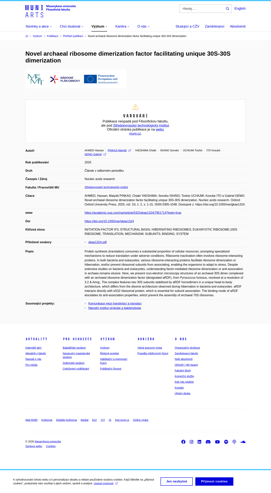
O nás (181, 339)
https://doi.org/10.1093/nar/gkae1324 (109, 221)
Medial (84, 419)
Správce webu (33, 446)
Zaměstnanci (214, 26)
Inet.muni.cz (122, 419)
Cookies (51, 446)
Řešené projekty (109, 353)
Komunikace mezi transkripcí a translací (115, 303)
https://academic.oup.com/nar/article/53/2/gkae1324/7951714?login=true (133, 212)
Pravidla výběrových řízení (152, 353)
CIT (103, 419)
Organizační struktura (187, 347)
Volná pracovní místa (149, 347)
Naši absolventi (184, 359)
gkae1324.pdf (97, 242)
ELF (94, 419)
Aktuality (36, 339)
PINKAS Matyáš (119, 150)
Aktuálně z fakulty (35, 353)
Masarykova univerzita (48, 441)
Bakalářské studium (74, 347)
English (240, 8)
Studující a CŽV (187, 26)
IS (110, 419)
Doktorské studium (73, 363)
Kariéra (146, 339)
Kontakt (179, 387)
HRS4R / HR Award (186, 364)
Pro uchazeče (77, 339)
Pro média (31, 364)
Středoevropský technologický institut (141, 125)
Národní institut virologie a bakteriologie (114, 308)
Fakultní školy (183, 370)
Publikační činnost (110, 368)
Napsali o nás (33, 359)
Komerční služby (184, 376)
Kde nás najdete (184, 381)
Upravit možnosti (106, 485)
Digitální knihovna (66, 419)
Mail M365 (31, 419)
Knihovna (46, 419)
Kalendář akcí (33, 347)
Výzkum (107, 339)
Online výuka (140, 419)
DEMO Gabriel (95, 154)
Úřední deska (182, 393)
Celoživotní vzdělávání (76, 368)
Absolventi (238, 26)
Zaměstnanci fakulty (186, 353)
